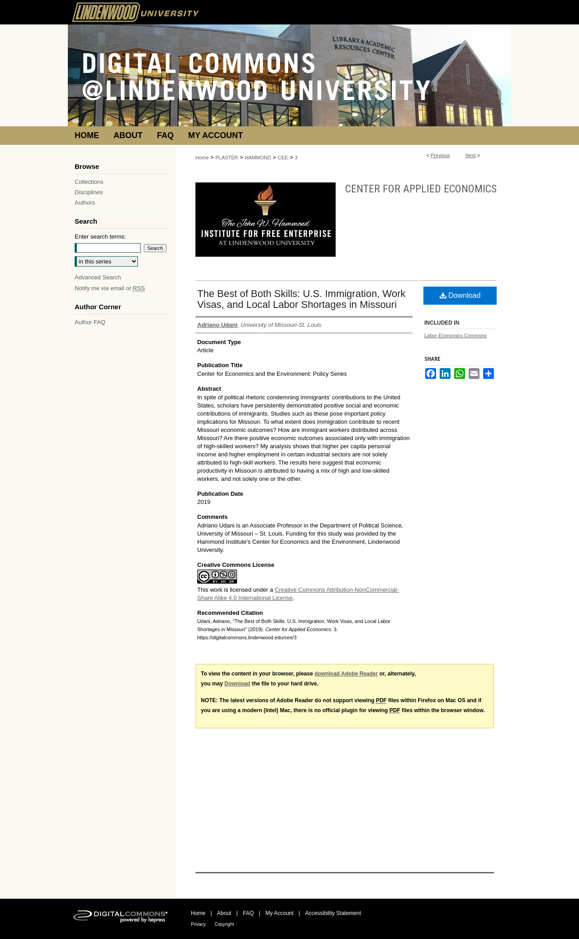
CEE (283, 157)
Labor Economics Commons (455, 335)
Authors (85, 202)
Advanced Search (98, 277)
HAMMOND (258, 157)
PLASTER (226, 157)
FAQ (248, 913)
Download (460, 295)
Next (470, 155)
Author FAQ (90, 322)
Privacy (198, 924)
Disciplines (89, 192)
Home (202, 157)
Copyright (224, 924)
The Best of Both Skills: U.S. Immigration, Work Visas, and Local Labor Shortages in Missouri (301, 299)
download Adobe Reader (346, 674)
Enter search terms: (100, 236)
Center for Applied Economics (421, 188)
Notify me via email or (110, 288)
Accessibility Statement (333, 913)
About (224, 913)
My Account (280, 913)
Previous (440, 155)
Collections (89, 181)
